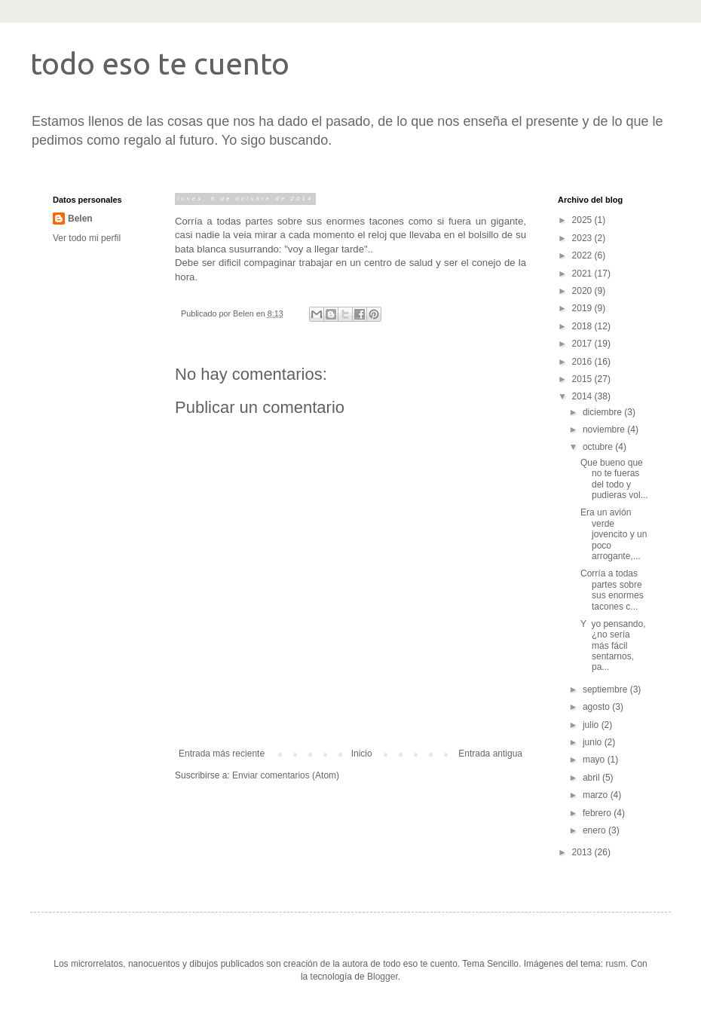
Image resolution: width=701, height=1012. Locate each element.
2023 (583, 238)
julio (592, 725)
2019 (583, 308)
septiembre (606, 689)
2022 (583, 255)
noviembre (605, 429)
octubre (599, 447)
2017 (583, 343)
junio (594, 742)
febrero (598, 813)
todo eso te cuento (159, 64)
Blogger (382, 976)
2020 (583, 291)
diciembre (603, 412)
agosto (597, 707)
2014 (583, 396)
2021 (583, 273)
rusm (615, 963)
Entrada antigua (490, 753)
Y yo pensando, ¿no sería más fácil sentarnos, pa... (613, 646)
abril (592, 777)
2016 (583, 361)
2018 (583, 326)
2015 (583, 379)
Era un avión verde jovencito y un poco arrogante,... (613, 534)
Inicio (361, 753)
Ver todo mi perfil (87, 238)
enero (595, 830)
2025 (583, 220)
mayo (595, 759)
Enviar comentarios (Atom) (285, 775)
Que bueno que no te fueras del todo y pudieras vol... (614, 478)
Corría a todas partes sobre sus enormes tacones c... (612, 589)
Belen (80, 218)
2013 (583, 852)
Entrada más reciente (222, 753)
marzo (597, 795)
